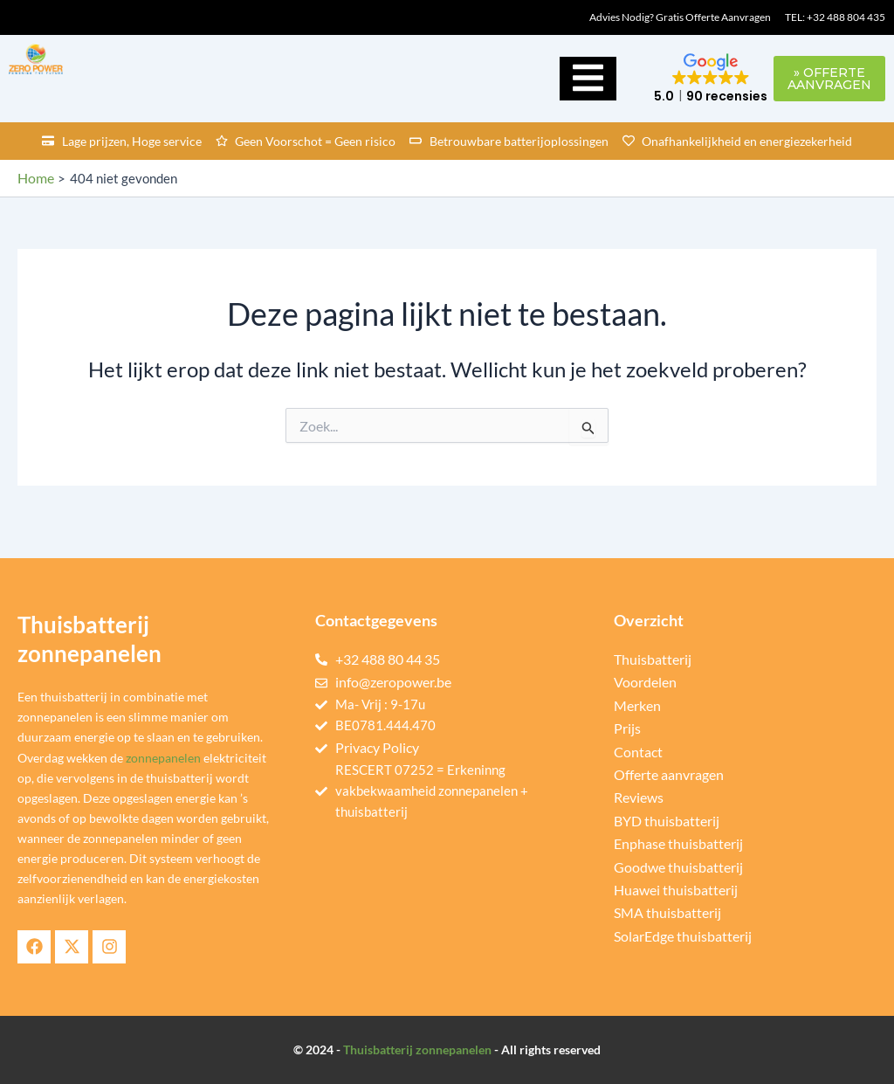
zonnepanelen (163, 757)
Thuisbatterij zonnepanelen (417, 1049)
